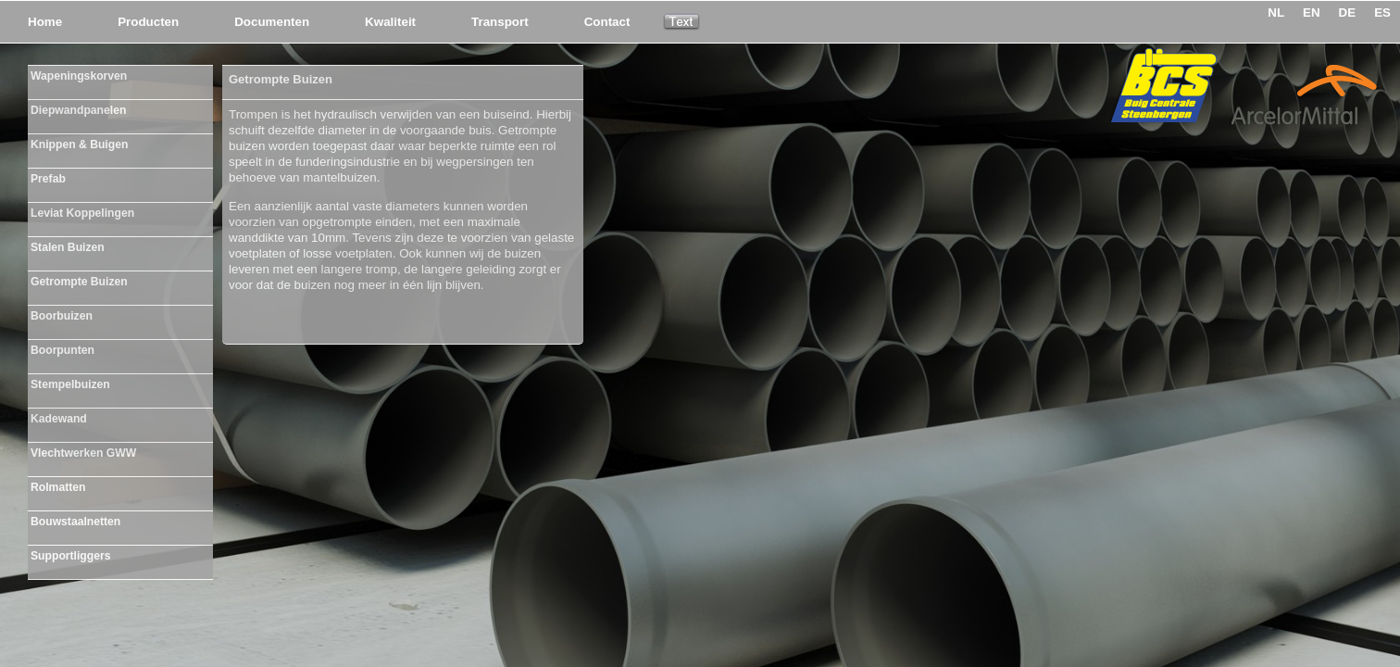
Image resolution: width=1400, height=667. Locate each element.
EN (1311, 12)
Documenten (271, 22)
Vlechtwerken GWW (83, 453)
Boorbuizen (62, 315)
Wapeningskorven (79, 75)
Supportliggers (70, 555)
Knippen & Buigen (79, 144)
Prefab (48, 178)
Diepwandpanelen (78, 110)
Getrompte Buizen (79, 281)
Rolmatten (58, 487)
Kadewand (59, 418)
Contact (607, 22)
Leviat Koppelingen (82, 213)
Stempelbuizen (70, 384)
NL (1276, 12)
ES (1382, 12)
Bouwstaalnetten (75, 521)
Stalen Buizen (68, 247)
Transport (500, 22)
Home (45, 22)
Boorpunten (62, 350)
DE (1347, 12)
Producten (148, 22)
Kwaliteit (390, 22)
